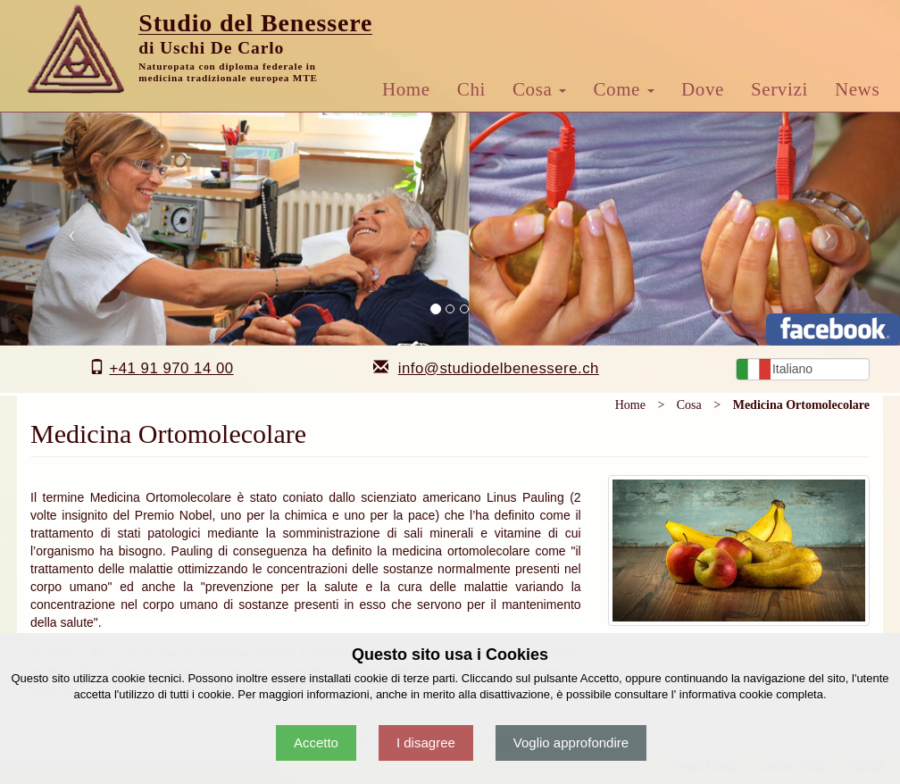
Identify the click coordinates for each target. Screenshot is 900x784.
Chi (471, 89)
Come (623, 89)
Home (406, 89)
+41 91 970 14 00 (171, 368)
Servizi (779, 89)
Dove (702, 89)
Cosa (539, 89)
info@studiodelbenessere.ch (498, 368)
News (857, 89)
